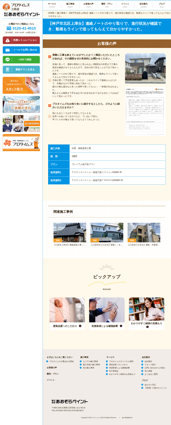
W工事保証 (113, 371)
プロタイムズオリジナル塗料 (121, 361)
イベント (125, 5)
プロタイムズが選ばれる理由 (61, 361)
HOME (51, 13)
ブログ (162, 5)
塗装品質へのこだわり (118, 364)
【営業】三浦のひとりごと (156, 388)
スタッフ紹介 (150, 364)
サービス (110, 357)
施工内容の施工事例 (91, 364)
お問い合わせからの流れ (155, 368)
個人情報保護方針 (127, 417)
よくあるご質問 (151, 374)
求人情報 (148, 371)
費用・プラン (107, 5)
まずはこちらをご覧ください (60, 357)
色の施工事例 (88, 368)
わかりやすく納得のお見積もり (122, 374)
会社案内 (143, 5)
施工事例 (61, 13)
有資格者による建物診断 (119, 368)
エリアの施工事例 (90, 361)
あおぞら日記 (150, 385)
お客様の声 (88, 5)
